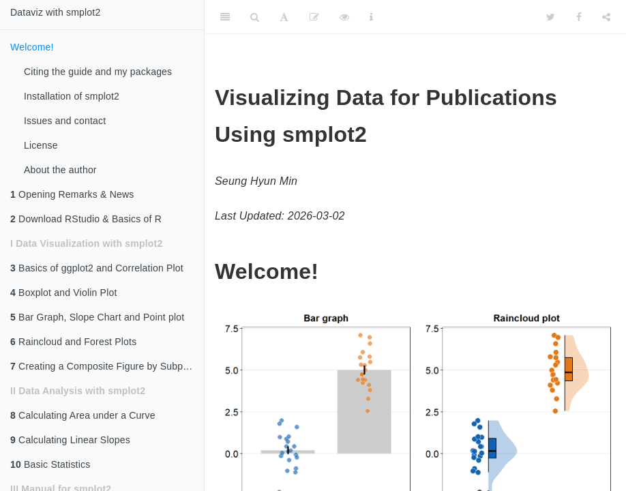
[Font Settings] (284, 17)
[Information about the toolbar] (371, 17)
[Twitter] (550, 17)
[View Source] (344, 17)
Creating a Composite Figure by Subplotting (107, 366)
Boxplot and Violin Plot (63, 292)
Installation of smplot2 (71, 96)
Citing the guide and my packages (98, 71)
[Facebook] (579, 17)
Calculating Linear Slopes (70, 439)
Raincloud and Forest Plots (73, 341)
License (41, 145)
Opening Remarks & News (72, 194)
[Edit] (314, 17)
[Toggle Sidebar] (225, 17)
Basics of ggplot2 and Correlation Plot (96, 268)
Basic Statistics (50, 464)
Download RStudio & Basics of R (86, 218)
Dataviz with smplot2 (55, 12)
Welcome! (32, 47)
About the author (60, 169)
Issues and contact (65, 120)
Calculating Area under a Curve (82, 415)
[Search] (254, 17)
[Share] (606, 17)
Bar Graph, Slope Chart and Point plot (97, 317)
